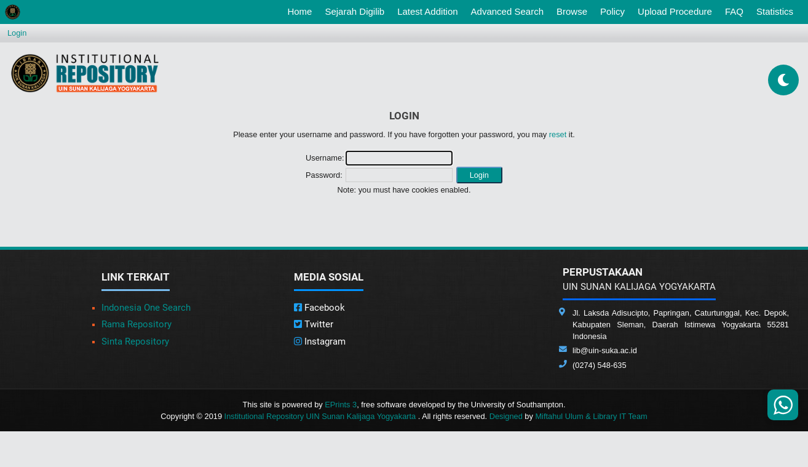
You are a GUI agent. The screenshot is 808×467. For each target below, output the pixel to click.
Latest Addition (427, 11)
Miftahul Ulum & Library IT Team (591, 416)
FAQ (734, 11)
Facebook (319, 307)
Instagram (320, 341)
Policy (612, 11)
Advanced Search (507, 11)
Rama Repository (136, 324)
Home (302, 10)
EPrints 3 (341, 404)
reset (557, 134)
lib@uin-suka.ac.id (604, 350)
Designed (506, 416)
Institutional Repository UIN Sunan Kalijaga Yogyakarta (321, 416)
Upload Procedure (675, 11)
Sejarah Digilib (354, 11)
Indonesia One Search (146, 307)
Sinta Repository (135, 341)
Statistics (774, 11)
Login (16, 33)
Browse (571, 11)
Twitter (313, 324)
